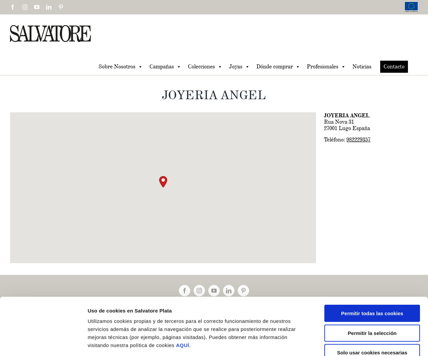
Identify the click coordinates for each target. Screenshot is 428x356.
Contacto (394, 66)
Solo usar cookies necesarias (372, 313)
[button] (163, 182)
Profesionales (326, 66)
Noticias (361, 66)
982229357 (358, 139)
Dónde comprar (278, 66)
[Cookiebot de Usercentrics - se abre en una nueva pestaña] (43, 343)
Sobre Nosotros (121, 66)
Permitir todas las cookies (372, 274)
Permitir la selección (372, 294)
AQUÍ (182, 306)
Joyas (239, 66)
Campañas (165, 66)
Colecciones (205, 66)
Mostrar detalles (357, 343)
